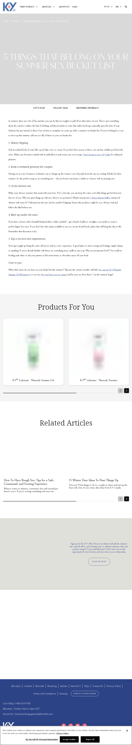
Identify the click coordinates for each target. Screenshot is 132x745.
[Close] (127, 730)
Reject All (90, 739)
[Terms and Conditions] (44, 693)
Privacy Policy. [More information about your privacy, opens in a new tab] (62, 733)
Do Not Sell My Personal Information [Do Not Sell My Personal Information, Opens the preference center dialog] (42, 739)
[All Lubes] (16, 686)
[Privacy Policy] (113, 686)
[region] (66, 735)
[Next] (126, 390)
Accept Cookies (69, 739)
